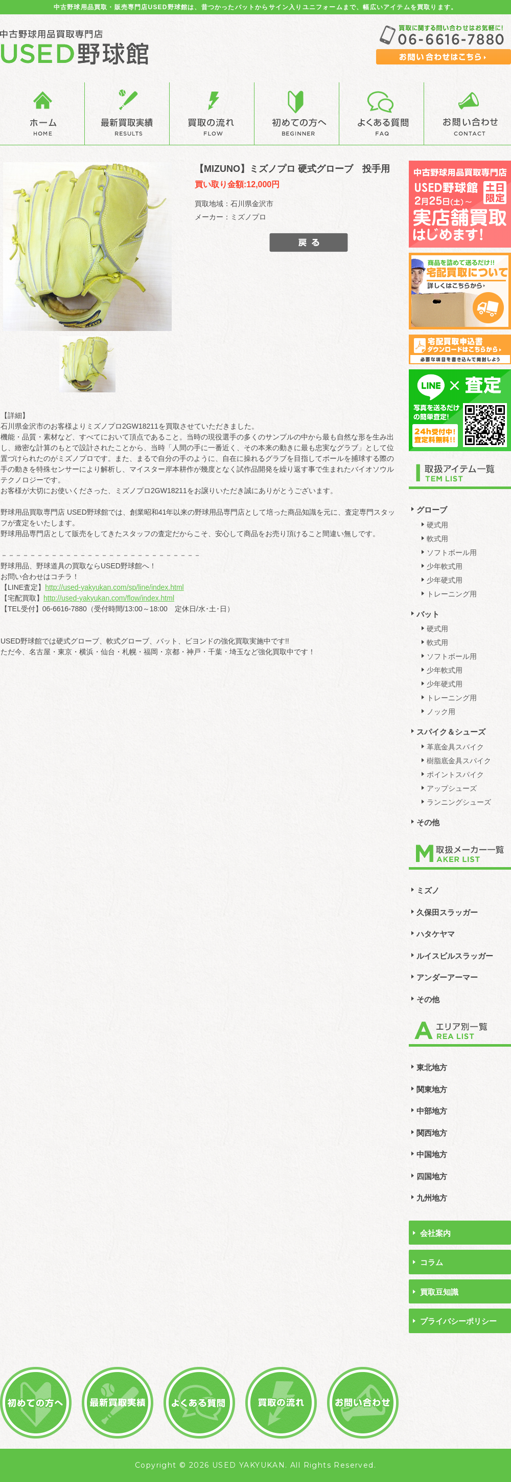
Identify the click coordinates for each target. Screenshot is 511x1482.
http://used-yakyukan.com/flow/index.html (108, 598)
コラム (431, 1262)
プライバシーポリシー (458, 1321)
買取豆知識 (439, 1292)
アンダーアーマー (447, 977)
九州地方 (431, 1197)
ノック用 (441, 711)
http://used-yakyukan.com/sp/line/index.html (114, 587)
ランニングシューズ (459, 802)
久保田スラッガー (447, 912)
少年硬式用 (444, 580)
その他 (427, 822)
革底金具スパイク (455, 747)
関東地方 (431, 1089)
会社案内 (435, 1233)
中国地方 (431, 1154)
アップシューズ (452, 788)
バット (427, 614)
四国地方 (431, 1176)
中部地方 (431, 1111)
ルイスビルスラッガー (454, 956)
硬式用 (437, 525)
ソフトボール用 (452, 552)
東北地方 (431, 1067)
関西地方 (431, 1133)
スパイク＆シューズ (450, 731)
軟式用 (437, 539)
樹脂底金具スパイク (459, 761)
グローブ (431, 509)
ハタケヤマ (435, 934)
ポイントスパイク (455, 774)
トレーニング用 (452, 594)
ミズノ (427, 890)
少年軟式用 (444, 566)
